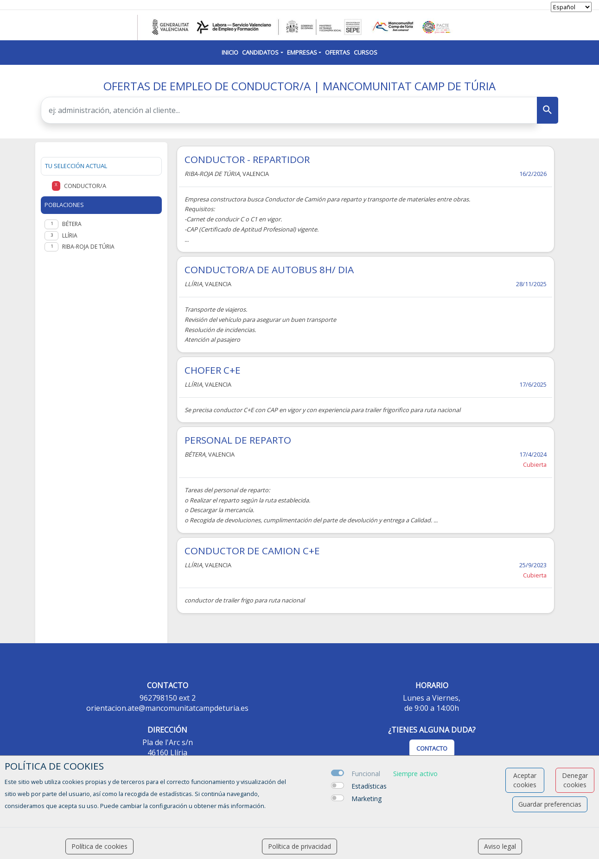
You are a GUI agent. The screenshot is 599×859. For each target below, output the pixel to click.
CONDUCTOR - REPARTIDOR (247, 159)
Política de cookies (99, 846)
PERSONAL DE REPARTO (238, 439)
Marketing (366, 798)
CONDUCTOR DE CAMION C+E (252, 550)
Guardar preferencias (549, 804)
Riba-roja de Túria (88, 247)
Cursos (365, 52)
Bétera (72, 224)
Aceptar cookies (524, 780)
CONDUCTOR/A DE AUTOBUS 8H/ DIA (269, 269)
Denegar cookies (575, 780)
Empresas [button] (302, 52)
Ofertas (337, 52)
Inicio (230, 52)
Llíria (69, 235)
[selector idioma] (571, 7)
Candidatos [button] (260, 52)
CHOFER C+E (213, 370)
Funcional (365, 773)
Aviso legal (500, 846)
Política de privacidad (299, 846)
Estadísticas (369, 786)
